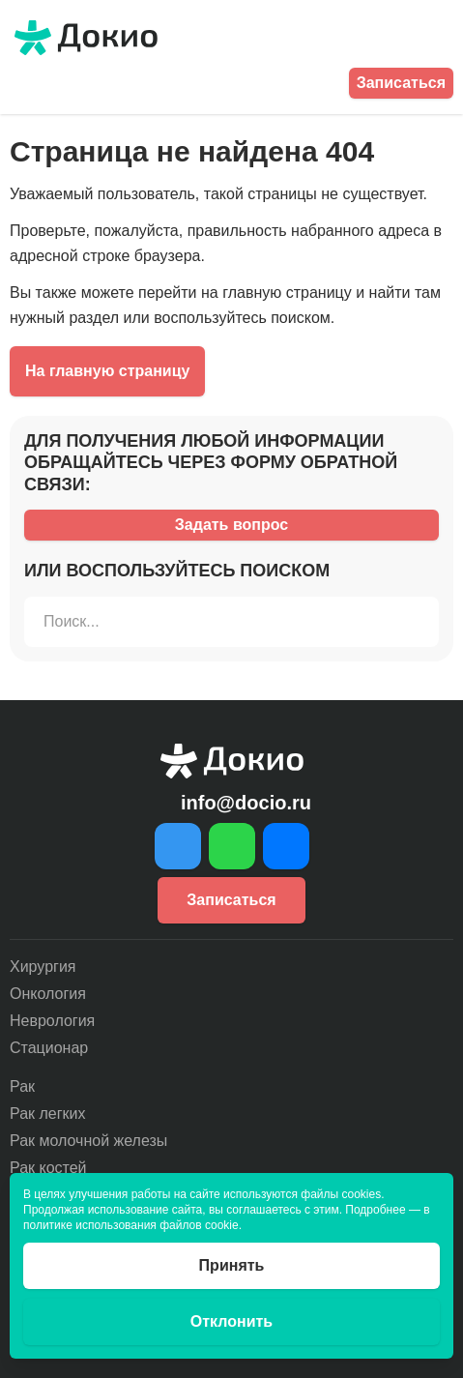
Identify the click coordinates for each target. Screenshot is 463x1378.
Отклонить (231, 1321)
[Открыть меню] (441, 37)
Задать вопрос (231, 524)
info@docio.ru (246, 802)
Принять (232, 1265)
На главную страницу (107, 371)
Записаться (401, 82)
